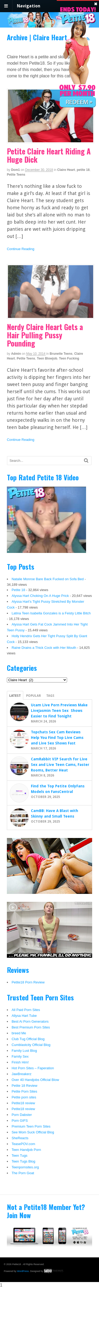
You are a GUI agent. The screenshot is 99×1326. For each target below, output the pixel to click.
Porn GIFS (20, 1121)
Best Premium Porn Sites (31, 1027)
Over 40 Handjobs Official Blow (35, 1080)
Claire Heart (66, 170)
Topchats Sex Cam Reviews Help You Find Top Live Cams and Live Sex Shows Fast (57, 737)
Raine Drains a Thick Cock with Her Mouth (44, 648)
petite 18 (83, 170)
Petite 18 (18, 590)
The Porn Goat (23, 1173)
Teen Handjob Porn (26, 1150)
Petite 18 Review (24, 1086)
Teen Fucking (69, 358)
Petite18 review (23, 1103)
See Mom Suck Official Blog (33, 1132)
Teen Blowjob (47, 358)
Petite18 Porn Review (28, 982)
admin (16, 354)
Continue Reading (20, 249)
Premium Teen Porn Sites (31, 1126)
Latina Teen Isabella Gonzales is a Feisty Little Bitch (51, 613)
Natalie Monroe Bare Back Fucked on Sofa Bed (48, 579)
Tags (50, 696)
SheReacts (20, 1138)
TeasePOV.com (23, 1144)
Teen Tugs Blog (23, 1161)
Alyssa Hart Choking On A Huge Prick (40, 596)
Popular (33, 696)
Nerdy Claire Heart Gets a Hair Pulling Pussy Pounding (45, 335)
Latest (15, 696)
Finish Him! (20, 1062)
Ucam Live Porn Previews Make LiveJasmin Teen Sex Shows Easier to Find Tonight (59, 710)
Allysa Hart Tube (24, 1016)
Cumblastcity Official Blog (31, 1045)
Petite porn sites (24, 1097)
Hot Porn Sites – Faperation (33, 1068)
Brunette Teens (61, 354)
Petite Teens (16, 174)
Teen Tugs (19, 1156)
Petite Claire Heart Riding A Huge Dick (49, 155)
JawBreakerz (21, 1074)
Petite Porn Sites (24, 1091)
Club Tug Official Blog (28, 1039)
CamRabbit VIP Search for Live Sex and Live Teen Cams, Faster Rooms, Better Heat (60, 764)
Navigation (28, 5)
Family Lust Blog (24, 1051)
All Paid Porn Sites (26, 1010)
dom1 (15, 170)
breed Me (19, 1033)
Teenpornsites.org (25, 1167)
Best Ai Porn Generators (30, 1021)
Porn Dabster (22, 1115)
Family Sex (20, 1056)
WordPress (23, 1271)
